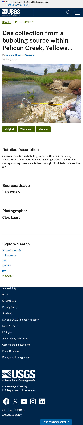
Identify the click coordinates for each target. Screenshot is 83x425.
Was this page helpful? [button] (56, 422)
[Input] (53, 12)
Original (9, 129)
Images (6, 22)
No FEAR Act (9, 326)
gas (4, 270)
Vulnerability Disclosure (15, 338)
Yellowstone (9, 255)
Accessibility (9, 288)
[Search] (69, 12)
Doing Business (10, 351)
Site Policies (9, 301)
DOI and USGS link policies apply (20, 319)
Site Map (7, 313)
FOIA (5, 294)
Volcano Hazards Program (20, 55)
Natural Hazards (11, 250)
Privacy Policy (10, 307)
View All (8, 275)
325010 (6, 265)
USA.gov (7, 332)
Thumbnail (26, 129)
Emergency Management (16, 357)
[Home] (11, 15)
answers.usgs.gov (12, 415)
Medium (43, 129)
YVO (4, 260)
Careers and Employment (16, 345)
